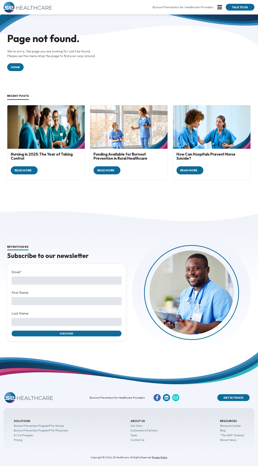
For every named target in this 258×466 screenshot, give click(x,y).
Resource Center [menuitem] (230, 426)
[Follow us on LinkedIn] (166, 397)
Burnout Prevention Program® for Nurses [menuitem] (39, 426)
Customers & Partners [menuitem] (144, 430)
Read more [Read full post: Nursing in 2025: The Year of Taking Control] (23, 170)
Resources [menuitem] (228, 421)
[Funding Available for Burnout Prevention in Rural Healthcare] (129, 127)
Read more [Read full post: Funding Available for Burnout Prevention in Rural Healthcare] (106, 170)
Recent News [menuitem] (228, 440)
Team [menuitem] (133, 435)
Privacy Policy (159, 457)
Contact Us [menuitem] (137, 440)
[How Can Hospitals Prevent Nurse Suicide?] (211, 127)
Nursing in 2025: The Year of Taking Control (42, 156)
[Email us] (175, 397)
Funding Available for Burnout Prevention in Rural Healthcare (120, 156)
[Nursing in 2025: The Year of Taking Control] (46, 127)
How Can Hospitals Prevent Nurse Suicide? (205, 156)
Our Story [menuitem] (136, 426)
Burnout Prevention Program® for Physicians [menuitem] (41, 430)
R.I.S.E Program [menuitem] (23, 435)
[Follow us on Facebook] (157, 397)
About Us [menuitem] (137, 421)
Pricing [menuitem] (18, 440)
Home (15, 67)
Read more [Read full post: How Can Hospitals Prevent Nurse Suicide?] (189, 170)
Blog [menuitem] (223, 430)
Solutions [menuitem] (22, 421)
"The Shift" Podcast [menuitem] (232, 435)
